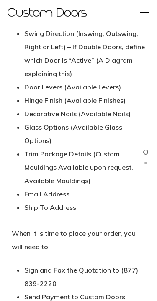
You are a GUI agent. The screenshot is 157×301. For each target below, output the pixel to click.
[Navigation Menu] (144, 12)
